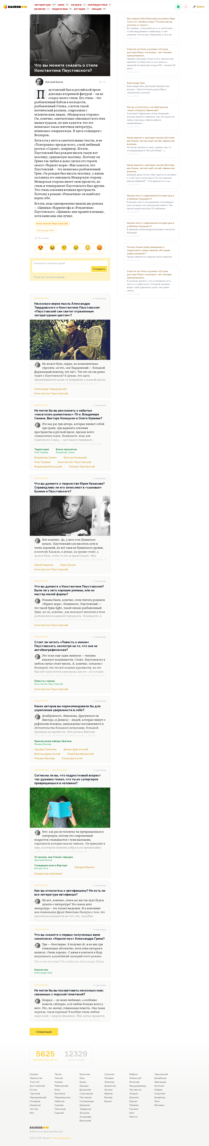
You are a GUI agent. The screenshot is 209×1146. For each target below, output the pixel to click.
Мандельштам (62, 1097)
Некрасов (35, 1105)
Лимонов (109, 1081)
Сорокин (109, 1074)
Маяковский (61, 1085)
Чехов (58, 1074)
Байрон (133, 1074)
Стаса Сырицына (60, 1138)
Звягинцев (160, 1081)
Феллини (159, 1105)
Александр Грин (45, 230)
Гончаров (35, 1101)
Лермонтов (36, 1078)
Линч (157, 1101)
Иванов (108, 1093)
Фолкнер (134, 1081)
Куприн (59, 1081)
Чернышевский (38, 1097)
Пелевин (109, 1078)
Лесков (59, 1078)
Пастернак (86, 1097)
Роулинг (134, 1109)
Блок (57, 1089)
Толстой (34, 1081)
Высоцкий (85, 1120)
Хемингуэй (135, 1078)
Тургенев (35, 1093)
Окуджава (85, 1116)
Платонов (60, 1109)
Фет (32, 1112)
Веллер (108, 1097)
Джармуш (159, 1097)
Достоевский (37, 1085)
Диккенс (134, 1097)
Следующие (44, 1031)
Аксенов (84, 1112)
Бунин (83, 1081)
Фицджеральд (137, 1085)
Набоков (59, 1101)
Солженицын (87, 1101)
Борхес (133, 1101)
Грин (82, 1078)
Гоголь (33, 1089)
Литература (41, 298)
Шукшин (84, 1085)
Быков (108, 1101)
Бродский (85, 1089)
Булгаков (60, 1093)
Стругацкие (86, 1093)
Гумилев (59, 1105)
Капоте (133, 1116)
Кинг (132, 1112)
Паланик (134, 1105)
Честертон (135, 1089)
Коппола (159, 1085)
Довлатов (110, 1085)
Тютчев (34, 1109)
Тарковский (161, 1074)
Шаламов (85, 1105)
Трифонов (85, 1109)
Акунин (108, 1089)
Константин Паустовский (52, 223)
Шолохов (85, 1074)
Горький (59, 1112)
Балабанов (160, 1078)
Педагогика (59, 770)
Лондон (133, 1093)
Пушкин (34, 1074)
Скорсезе (159, 1093)
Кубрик (158, 1089)
